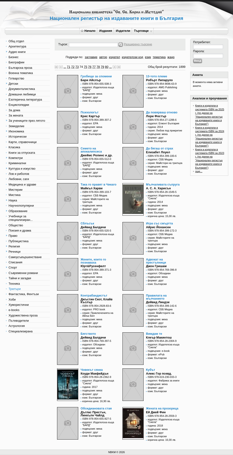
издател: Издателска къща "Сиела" (164, 197)
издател (114, 57)
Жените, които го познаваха (93, 261)
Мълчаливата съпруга (163, 184)
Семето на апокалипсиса (91, 150)
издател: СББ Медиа (160, 159)
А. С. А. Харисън (158, 188)
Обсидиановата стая (96, 408)
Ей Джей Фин (156, 412)
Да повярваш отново (161, 112)
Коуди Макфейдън (94, 373)
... (64, 67)
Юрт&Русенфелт (93, 266)
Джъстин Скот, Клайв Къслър (96, 300)
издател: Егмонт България (163, 123)
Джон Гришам (156, 266)
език (148, 57)
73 (77, 67)
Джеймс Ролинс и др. (96, 155)
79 (102, 67)
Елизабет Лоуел (158, 152)
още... (198, 171)
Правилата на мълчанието (156, 297)
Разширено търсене (138, 44)
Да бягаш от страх (159, 148)
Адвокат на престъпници (156, 261)
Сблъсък (87, 223)
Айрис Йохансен (158, 227)
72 (72, 67)
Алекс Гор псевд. (159, 373)
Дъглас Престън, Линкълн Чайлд (93, 413)
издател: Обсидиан (159, 273)
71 (68, 67)
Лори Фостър (156, 116)
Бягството (88, 333)
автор (103, 57)
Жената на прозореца (162, 408)
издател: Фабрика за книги (164, 380)
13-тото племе (156, 76)
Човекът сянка (92, 369)
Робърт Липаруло (159, 80)
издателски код (132, 57)
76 (89, 67)
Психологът (89, 112)
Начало (88, 30)
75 (85, 67)
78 (98, 67)
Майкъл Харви (91, 188)
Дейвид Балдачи (93, 227)
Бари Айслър (91, 80)
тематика (159, 57)
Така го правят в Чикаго (98, 184)
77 (94, 67)
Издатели (123, 30)
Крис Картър (90, 116)
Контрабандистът (94, 295)
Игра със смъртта (159, 223)
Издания (105, 30)
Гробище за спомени (96, 76)
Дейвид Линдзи (158, 302)
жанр (171, 57)
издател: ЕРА (90, 123)
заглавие (91, 57)
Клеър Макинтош (159, 337)
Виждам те (154, 333)
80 (106, 67)
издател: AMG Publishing (162, 87)
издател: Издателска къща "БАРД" (98, 89)
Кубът (150, 369)
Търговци (143, 30)
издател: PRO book (93, 309)
